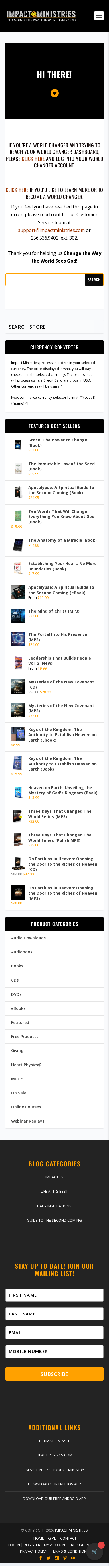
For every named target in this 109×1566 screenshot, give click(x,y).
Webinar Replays (27, 1121)
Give (52, 1540)
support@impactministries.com (51, 230)
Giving (17, 1050)
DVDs (16, 994)
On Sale (18, 1093)
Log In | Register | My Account (37, 1547)
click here (33, 158)
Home (38, 1540)
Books (17, 966)
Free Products (24, 1036)
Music (17, 1079)
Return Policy (84, 1547)
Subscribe (54, 1376)
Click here (17, 189)
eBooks (18, 1008)
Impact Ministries (71, 1532)
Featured (20, 1022)
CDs (15, 980)
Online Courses (26, 1107)
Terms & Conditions (70, 1553)
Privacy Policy (33, 1553)
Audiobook (22, 952)
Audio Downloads (28, 938)
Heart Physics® (26, 1065)
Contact (68, 1540)
